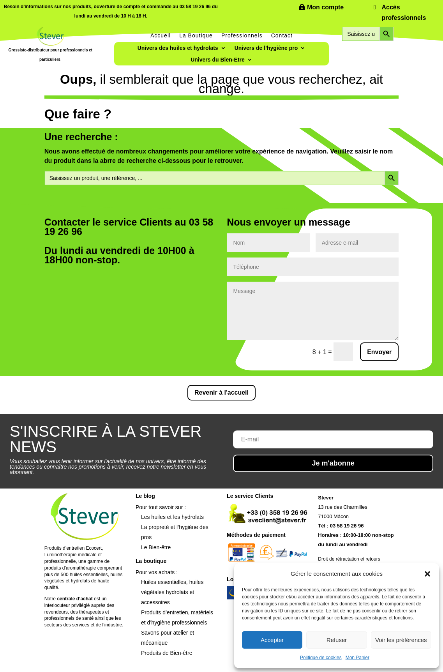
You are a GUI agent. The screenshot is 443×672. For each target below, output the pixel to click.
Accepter (272, 640)
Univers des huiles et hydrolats (178, 48)
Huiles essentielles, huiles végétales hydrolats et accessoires (172, 592)
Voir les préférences (401, 640)
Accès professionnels (404, 12)
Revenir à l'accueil (221, 392)
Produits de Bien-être (166, 653)
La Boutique (196, 35)
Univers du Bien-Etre (217, 60)
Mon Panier (357, 657)
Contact (282, 35)
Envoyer (379, 352)
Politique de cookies (321, 657)
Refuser (337, 640)
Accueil (160, 35)
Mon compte (325, 7)
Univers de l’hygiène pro (266, 48)
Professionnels (242, 35)
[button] (427, 574)
